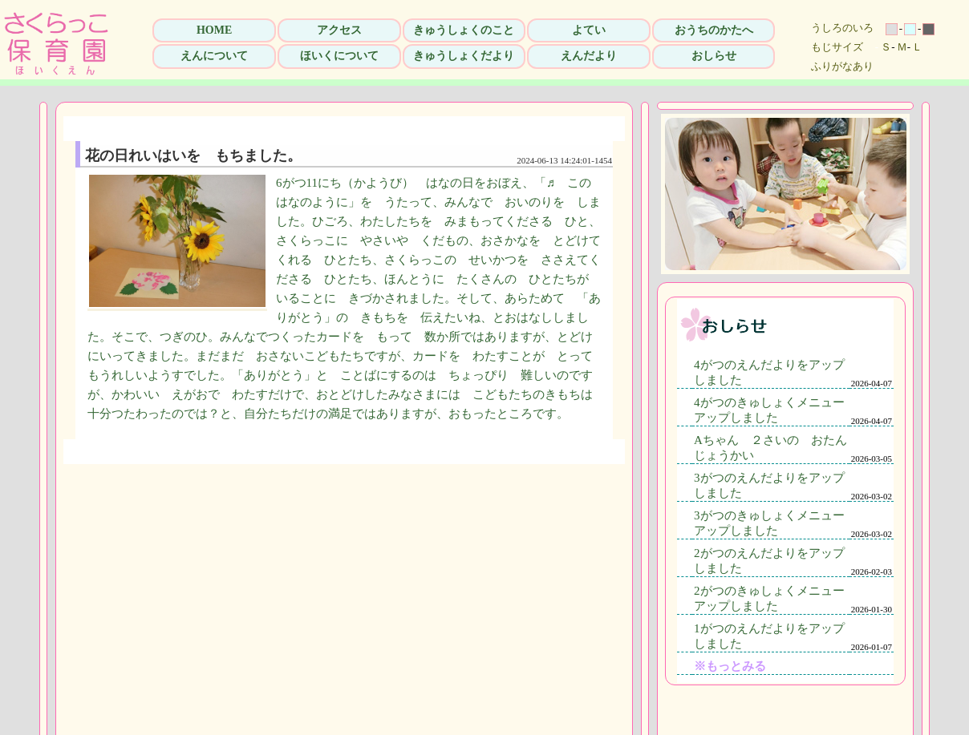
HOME (214, 30)
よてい (589, 30)
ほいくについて (339, 56)
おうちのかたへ (714, 30)
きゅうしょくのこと (463, 30)
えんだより (589, 56)
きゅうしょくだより (463, 56)
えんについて (214, 56)
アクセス (339, 30)
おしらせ (713, 56)
